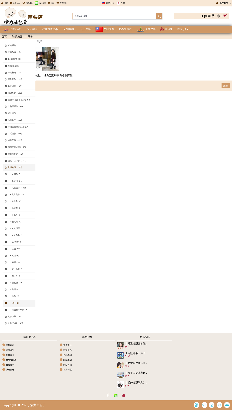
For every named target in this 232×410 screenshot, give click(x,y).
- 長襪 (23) (14, 289)
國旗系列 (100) (15, 93)
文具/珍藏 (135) (15, 323)
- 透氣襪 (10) (15, 282)
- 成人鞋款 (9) (15, 235)
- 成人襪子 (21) (16, 228)
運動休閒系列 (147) (17, 160)
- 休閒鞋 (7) (14, 174)
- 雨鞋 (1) (13, 296)
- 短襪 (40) (14, 249)
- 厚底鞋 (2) (14, 208)
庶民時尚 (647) (15, 120)
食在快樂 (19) (14, 316)
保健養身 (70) (14, 72)
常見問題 (66, 370)
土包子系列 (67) (15, 106)
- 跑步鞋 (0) (14, 276)
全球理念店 (9, 360)
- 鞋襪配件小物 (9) (17, 310)
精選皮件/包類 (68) (17, 147)
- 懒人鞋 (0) (14, 221)
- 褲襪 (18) (14, 262)
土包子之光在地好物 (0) (19, 99)
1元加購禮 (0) (14, 59)
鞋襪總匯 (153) (15, 167)
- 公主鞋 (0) (14, 201)
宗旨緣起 (8, 345)
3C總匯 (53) (13, 66)
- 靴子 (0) (13, 303)
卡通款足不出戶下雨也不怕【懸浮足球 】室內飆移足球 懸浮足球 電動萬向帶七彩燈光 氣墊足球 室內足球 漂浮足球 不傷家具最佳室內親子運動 (136, 353)
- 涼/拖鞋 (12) (15, 242)
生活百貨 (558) (15, 133)
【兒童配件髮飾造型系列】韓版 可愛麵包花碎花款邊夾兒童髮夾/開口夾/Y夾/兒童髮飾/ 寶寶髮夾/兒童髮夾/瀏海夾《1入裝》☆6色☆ (136, 363)
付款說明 (66, 355)
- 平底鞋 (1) (14, 215)
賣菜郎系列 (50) (15, 154)
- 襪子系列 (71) (16, 269)
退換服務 (66, 350)
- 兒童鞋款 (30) (16, 194)
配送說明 (66, 360)
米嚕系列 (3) (13, 45)
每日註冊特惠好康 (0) (18, 127)
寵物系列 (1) (13, 113)
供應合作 (8, 370)
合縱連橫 (8, 365)
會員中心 (66, 345)
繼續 (225, 85)
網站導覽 (66, 365)
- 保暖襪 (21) (15, 181)
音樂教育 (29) (14, 52)
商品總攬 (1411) (15, 86)
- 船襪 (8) (13, 255)
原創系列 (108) (15, 79)
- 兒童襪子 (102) (17, 188)
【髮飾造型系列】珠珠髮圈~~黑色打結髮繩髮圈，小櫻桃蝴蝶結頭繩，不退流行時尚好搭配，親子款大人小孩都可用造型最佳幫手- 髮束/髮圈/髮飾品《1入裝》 (136, 382)
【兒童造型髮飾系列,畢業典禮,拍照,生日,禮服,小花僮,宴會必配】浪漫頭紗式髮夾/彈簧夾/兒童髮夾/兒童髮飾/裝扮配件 (136, 343)
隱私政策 (8, 350)
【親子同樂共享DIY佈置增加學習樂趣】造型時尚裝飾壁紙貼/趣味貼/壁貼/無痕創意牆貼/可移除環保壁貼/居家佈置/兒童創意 (136, 372)
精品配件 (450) (15, 140)
